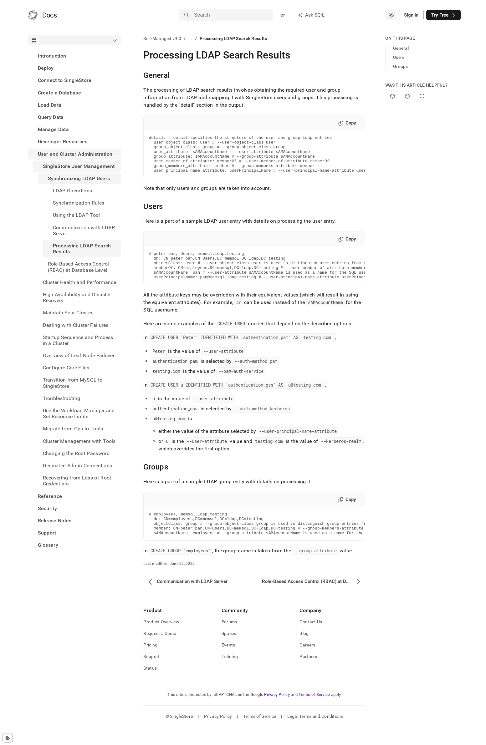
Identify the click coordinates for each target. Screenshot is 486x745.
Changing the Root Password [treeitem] (76, 453)
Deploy (46, 68)
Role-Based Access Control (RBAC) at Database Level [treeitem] (78, 267)
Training (230, 674)
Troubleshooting (61, 398)
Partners (308, 674)
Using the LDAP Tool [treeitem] (76, 215)
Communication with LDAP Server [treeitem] (84, 230)
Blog (304, 651)
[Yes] (392, 96)
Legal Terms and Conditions (315, 734)
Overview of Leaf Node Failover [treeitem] (79, 355)
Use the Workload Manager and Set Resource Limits (79, 413)
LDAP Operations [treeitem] (72, 191)
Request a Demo (159, 651)
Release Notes (55, 521)
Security (47, 508)
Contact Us (310, 639)
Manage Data (53, 129)
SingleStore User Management (79, 166)
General (401, 48)
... (190, 38)
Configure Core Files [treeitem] (66, 368)
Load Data (50, 105)
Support (47, 533)
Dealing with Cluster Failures (76, 325)
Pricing (150, 662)
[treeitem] (74, 55)
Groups (400, 66)
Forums (229, 639)
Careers (307, 662)
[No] (407, 96)
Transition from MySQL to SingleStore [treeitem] (73, 383)
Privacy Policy (277, 712)
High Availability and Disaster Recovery (77, 297)
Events (228, 662)
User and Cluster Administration (75, 154)
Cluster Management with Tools (79, 441)
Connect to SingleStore (65, 80)
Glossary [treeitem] (48, 545)
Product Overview (161, 639)
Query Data (51, 117)
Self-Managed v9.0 (162, 38)
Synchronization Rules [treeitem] (79, 203)
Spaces (229, 651)
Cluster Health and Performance (79, 282)
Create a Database (59, 93)
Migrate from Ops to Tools (73, 429)
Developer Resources (63, 141)
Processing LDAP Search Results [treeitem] (82, 249)
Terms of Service (314, 712)
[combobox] (391, 15)
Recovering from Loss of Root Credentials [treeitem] (77, 481)
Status (150, 685)
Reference (50, 496)
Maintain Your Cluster (68, 313)
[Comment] (422, 96)
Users (398, 57)
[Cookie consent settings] (8, 737)
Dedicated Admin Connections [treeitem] (77, 466)
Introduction (52, 56)
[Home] (42, 15)
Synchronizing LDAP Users (79, 178)
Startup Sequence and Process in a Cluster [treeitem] (78, 340)
